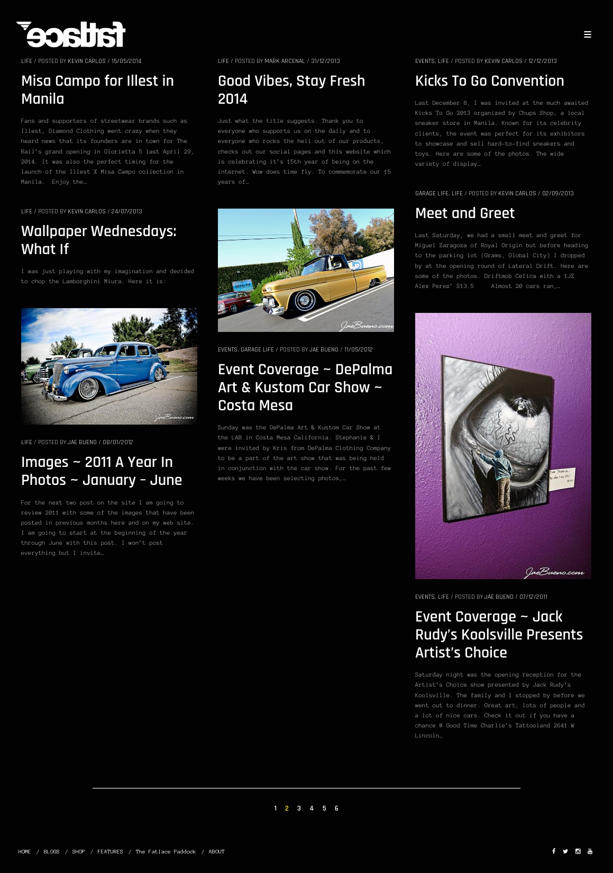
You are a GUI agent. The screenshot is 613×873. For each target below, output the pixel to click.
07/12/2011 (533, 597)
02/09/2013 (558, 193)
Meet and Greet (465, 214)
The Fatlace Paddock (166, 851)
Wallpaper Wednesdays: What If (99, 241)
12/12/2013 (542, 61)
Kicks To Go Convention (489, 81)
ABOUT (217, 851)
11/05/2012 (358, 350)
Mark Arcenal (284, 61)
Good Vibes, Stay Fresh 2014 (291, 90)
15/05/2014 (126, 61)
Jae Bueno (323, 350)
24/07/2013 (127, 211)
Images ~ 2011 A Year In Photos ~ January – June (101, 472)
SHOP (78, 851)
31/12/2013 (325, 61)
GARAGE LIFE (432, 193)
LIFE (26, 61)
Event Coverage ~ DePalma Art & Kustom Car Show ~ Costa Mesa (305, 388)
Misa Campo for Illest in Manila (97, 90)
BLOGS (52, 851)
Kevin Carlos (87, 61)
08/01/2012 (118, 442)
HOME (25, 851)
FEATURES (110, 851)
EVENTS (425, 61)
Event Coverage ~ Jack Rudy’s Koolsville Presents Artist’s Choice (499, 635)
